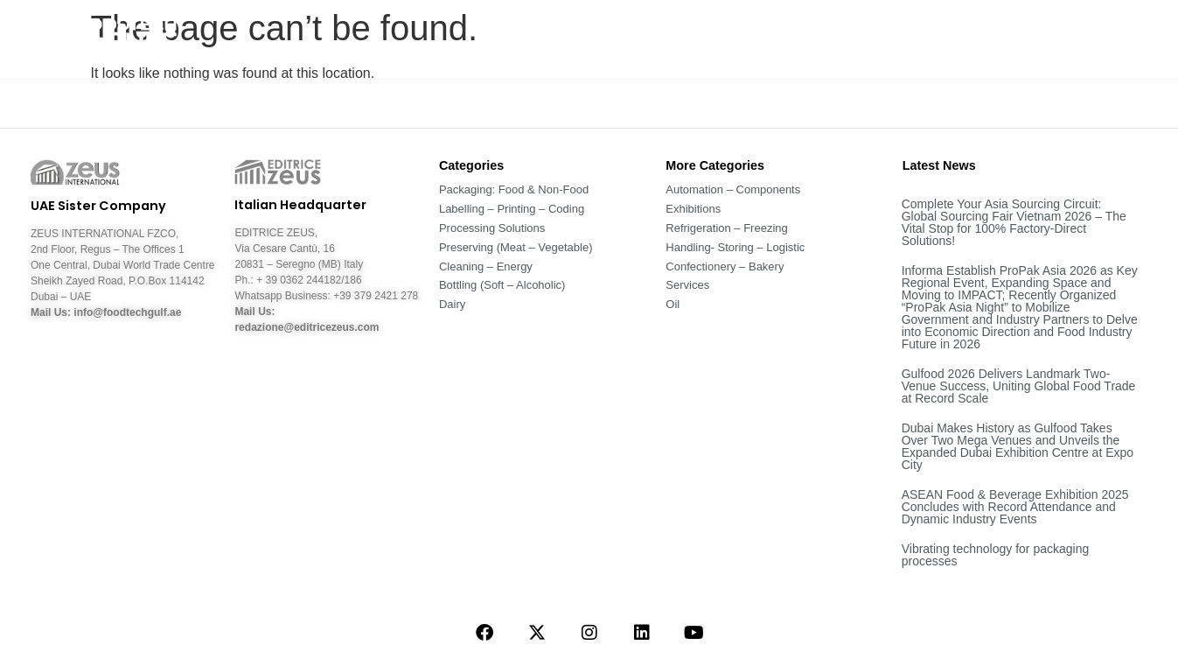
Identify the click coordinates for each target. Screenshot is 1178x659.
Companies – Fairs (996, 39)
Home (511, 39)
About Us (593, 39)
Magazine (863, 39)
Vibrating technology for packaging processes (996, 555)
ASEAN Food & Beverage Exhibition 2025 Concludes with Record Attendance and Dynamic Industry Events (1015, 506)
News (681, 39)
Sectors (765, 39)
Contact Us (1123, 39)
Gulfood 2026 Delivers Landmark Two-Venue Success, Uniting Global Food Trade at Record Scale (1019, 386)
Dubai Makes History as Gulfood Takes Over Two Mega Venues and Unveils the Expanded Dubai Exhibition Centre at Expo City (1017, 446)
